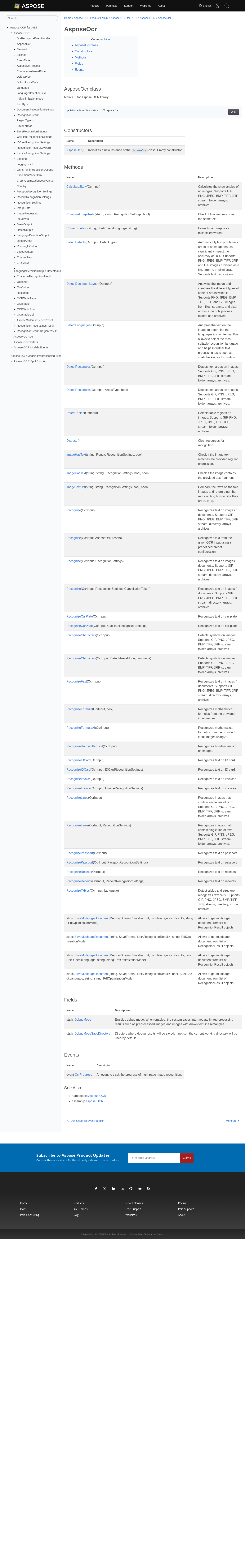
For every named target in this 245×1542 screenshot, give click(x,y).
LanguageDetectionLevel (32, 93)
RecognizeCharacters (81, 782)
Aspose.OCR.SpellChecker (30, 361)
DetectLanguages (78, 371)
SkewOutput (24, 224)
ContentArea (24, 257)
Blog (75, 1517)
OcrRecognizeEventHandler (34, 38)
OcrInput (22, 281)
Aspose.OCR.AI (23, 336)
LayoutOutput (25, 251)
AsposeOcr (23, 43)
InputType (23, 218)
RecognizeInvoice (78, 985)
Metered (22, 49)
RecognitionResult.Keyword (34, 147)
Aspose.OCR (22, 32)
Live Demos (80, 1512)
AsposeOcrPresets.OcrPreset (35, 320)
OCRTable (23, 303)
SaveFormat (24, 125)
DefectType (24, 76)
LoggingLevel (25, 164)
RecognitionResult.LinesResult (35, 325)
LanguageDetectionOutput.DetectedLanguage (42, 270)
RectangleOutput (27, 246)
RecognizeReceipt (78, 1115)
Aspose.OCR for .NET (23, 27)
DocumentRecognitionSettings (35, 109)
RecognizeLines (77, 1013)
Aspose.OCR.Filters (26, 341)
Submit (186, 1460)
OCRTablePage (26, 298)
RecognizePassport (79, 1087)
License (21, 54)
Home (67, 17)
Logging (22, 158)
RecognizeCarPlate (79, 754)
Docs (23, 1512)
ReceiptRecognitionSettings (34, 197)
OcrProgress (83, 1377)
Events (79, 69)
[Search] (32, 18)
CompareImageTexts (80, 219)
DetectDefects (76, 256)
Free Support (133, 1512)
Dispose (72, 532)
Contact (160, 1537)
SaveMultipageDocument (91, 1179)
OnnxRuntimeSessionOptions (35, 169)
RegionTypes (25, 120)
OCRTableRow (26, 309)
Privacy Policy (136, 1537)
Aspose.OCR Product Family (91, 17)
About (161, 5)
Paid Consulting (29, 1517)
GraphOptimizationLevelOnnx (35, 180)
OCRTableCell (25, 314)
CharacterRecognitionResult (34, 276)
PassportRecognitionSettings (34, 191)
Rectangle (23, 292)
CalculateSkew (76, 186)
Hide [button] (105, 39)
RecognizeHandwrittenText (84, 939)
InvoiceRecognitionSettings (33, 153)
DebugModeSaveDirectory (92, 1336)
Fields (79, 63)
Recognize (73, 620)
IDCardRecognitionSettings (33, 142)
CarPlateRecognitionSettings (34, 136)
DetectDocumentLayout (82, 315)
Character (23, 262)
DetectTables (75, 500)
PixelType (23, 104)
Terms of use (150, 1537)
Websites (145, 5)
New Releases (134, 1506)
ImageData (23, 207)
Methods (81, 57)
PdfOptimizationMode (30, 98)
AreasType (23, 60)
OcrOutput (23, 287)
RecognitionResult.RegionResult (36, 331)
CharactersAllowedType (31, 71)
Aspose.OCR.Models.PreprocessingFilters (36, 355)
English (205, 5)
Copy (221, 112)
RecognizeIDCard (78, 957)
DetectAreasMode (28, 82)
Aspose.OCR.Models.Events (31, 347)
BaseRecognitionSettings (32, 131)
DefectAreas (24, 240)
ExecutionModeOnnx (29, 175)
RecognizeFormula (79, 883)
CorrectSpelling (76, 237)
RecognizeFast (76, 846)
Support (128, 5)
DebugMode (82, 1317)
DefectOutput (25, 229)
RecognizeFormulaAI (80, 911)
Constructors (83, 51)
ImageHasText (76, 546)
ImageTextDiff (75, 588)
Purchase (111, 5)
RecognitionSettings (29, 202)
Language (23, 87)
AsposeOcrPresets (28, 65)
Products (94, 5)
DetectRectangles (78, 435)
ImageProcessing (27, 213)
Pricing (182, 1506)
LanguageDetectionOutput (33, 235)
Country (21, 185)
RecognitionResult (28, 115)
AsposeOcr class (86, 45)
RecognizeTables (78, 1142)
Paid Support (186, 1512)
